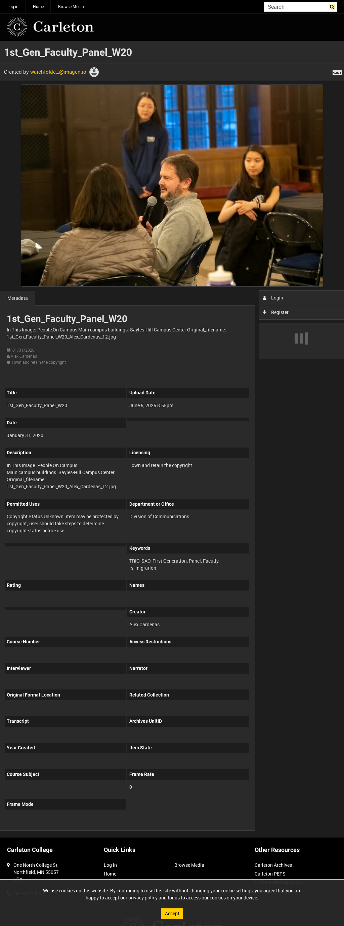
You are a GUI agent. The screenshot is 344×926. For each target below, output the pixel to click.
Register (276, 312)
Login (273, 297)
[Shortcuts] (337, 71)
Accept (172, 913)
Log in (12, 6)
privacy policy (143, 897)
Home (38, 6)
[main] (172, 439)
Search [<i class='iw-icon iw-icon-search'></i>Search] (333, 6)
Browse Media (71, 6)
